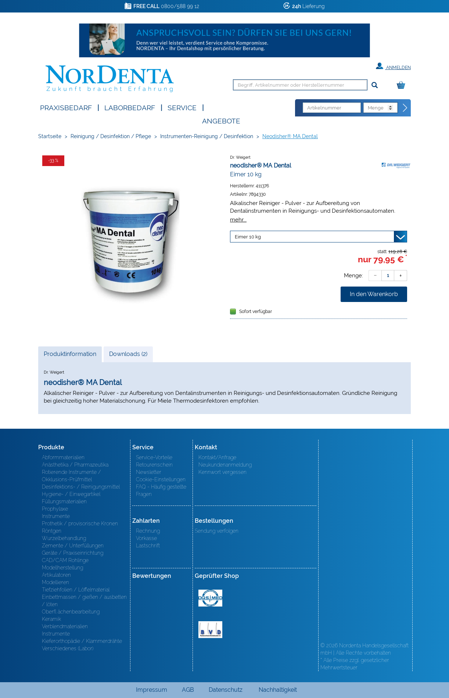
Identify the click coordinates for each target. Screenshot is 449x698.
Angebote (221, 120)
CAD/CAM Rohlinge (65, 560)
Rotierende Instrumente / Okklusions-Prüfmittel (71, 475)
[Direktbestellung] (405, 108)
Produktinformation (69, 356)
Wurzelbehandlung (64, 538)
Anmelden (393, 66)
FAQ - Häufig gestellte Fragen (161, 490)
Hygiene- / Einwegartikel (71, 494)
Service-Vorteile (154, 457)
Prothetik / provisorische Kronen (80, 523)
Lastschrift (148, 545)
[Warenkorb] (402, 85)
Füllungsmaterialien (64, 501)
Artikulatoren (56, 575)
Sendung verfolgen (216, 531)
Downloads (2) (128, 353)
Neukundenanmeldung (225, 465)
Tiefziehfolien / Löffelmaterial (75, 590)
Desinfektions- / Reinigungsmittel (81, 487)
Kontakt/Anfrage (217, 457)
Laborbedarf (129, 107)
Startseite (49, 136)
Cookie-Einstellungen (161, 479)
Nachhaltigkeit (278, 689)
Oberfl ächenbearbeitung (71, 612)
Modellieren (55, 582)
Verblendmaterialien (65, 626)
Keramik (51, 619)
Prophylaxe (55, 509)
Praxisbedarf (66, 107)
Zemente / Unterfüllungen (73, 545)
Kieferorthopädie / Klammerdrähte (82, 641)
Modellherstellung (62, 568)
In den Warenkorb (374, 294)
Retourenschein (154, 465)
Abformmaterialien (63, 457)
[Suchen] (374, 85)
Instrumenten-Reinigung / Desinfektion (206, 136)
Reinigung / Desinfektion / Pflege (111, 136)
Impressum (151, 689)
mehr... (238, 219)
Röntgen (51, 531)
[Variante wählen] (318, 236)
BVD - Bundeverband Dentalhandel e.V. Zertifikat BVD (210, 629)
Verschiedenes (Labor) (67, 648)
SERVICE (182, 107)
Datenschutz (226, 689)
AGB (188, 689)
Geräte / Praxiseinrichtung (72, 553)
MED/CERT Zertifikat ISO (210, 598)
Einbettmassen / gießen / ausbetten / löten (84, 600)
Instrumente (56, 516)
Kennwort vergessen (222, 472)
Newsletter (148, 472)
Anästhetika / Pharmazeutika (75, 465)
